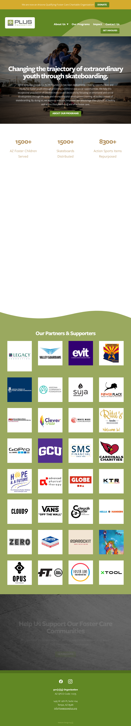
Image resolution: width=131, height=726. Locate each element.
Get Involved (110, 30)
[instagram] (70, 681)
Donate (102, 4)
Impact (97, 24)
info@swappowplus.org (65, 708)
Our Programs (81, 24)
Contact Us (112, 24)
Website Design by (65, 722)
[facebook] (61, 681)
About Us (61, 24)
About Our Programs (65, 113)
